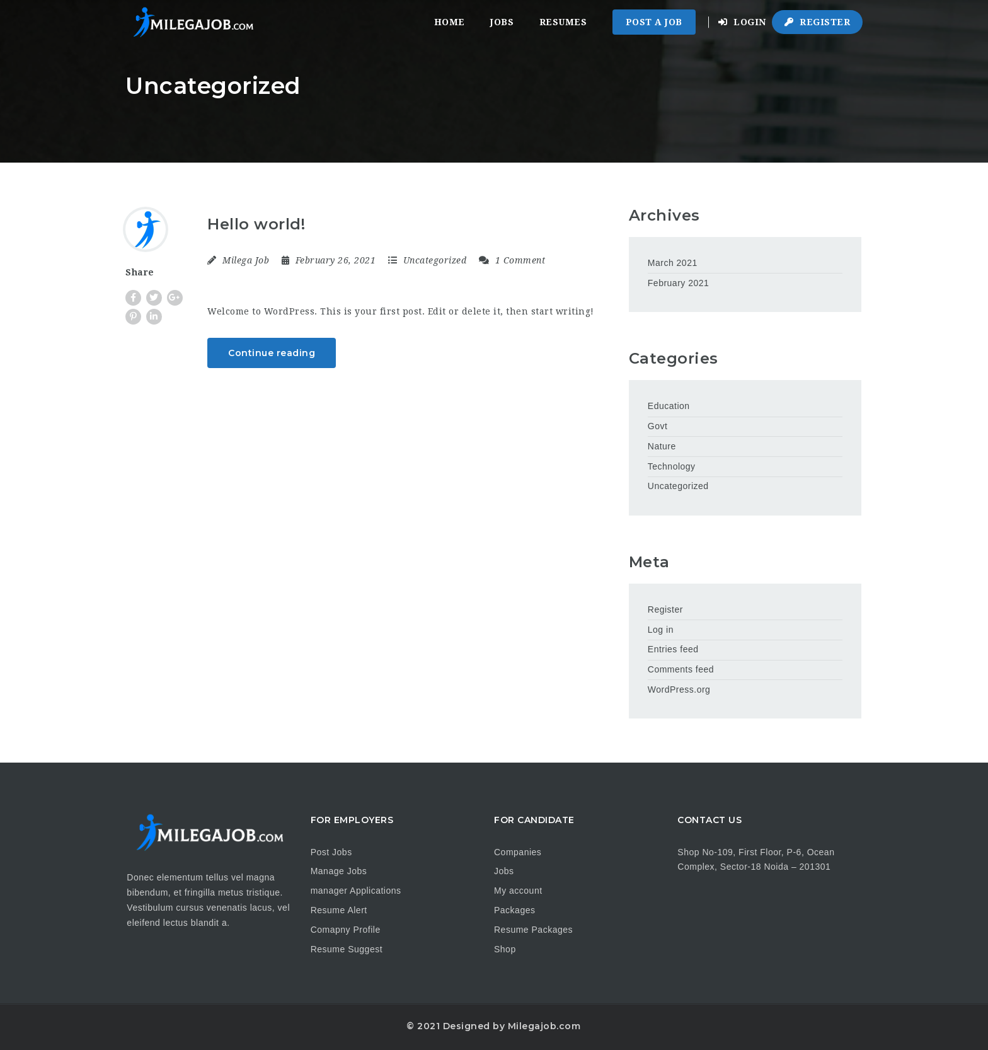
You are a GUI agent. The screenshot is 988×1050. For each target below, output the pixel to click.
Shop (505, 949)
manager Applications (356, 891)
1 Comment (512, 260)
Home (449, 22)
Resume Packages (533, 930)
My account (518, 891)
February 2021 (678, 283)
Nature (662, 446)
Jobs (502, 22)
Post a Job (654, 22)
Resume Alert (339, 910)
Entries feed (673, 649)
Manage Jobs (339, 871)
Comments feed (681, 669)
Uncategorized (435, 260)
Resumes (563, 22)
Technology (672, 466)
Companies (517, 852)
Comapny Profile (346, 930)
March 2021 (673, 263)
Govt (658, 426)
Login (742, 22)
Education (669, 406)
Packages (514, 910)
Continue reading (271, 353)
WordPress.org (679, 689)
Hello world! (256, 224)
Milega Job (245, 260)
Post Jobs (331, 852)
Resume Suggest (346, 949)
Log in (661, 630)
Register (817, 22)
